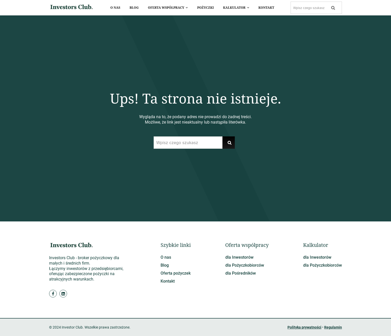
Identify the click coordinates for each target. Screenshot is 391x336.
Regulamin (333, 327)
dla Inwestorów (239, 257)
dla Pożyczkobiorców (244, 265)
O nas (166, 257)
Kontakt (168, 281)
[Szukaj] (333, 8)
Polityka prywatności (304, 327)
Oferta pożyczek (176, 273)
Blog (165, 265)
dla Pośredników (240, 273)
